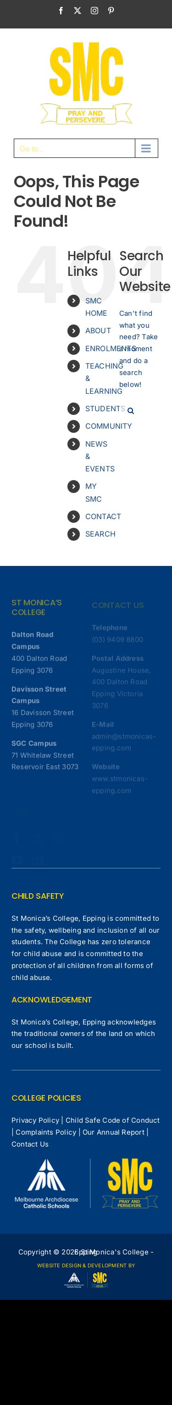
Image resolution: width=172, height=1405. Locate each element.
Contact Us (30, 1144)
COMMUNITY (109, 426)
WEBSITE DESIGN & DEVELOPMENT (82, 1265)
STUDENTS (105, 408)
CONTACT (103, 516)
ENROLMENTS (110, 348)
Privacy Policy (35, 1120)
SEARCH (100, 533)
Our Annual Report (113, 1132)
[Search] (130, 410)
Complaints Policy (46, 1132)
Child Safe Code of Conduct (113, 1120)
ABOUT (98, 330)
